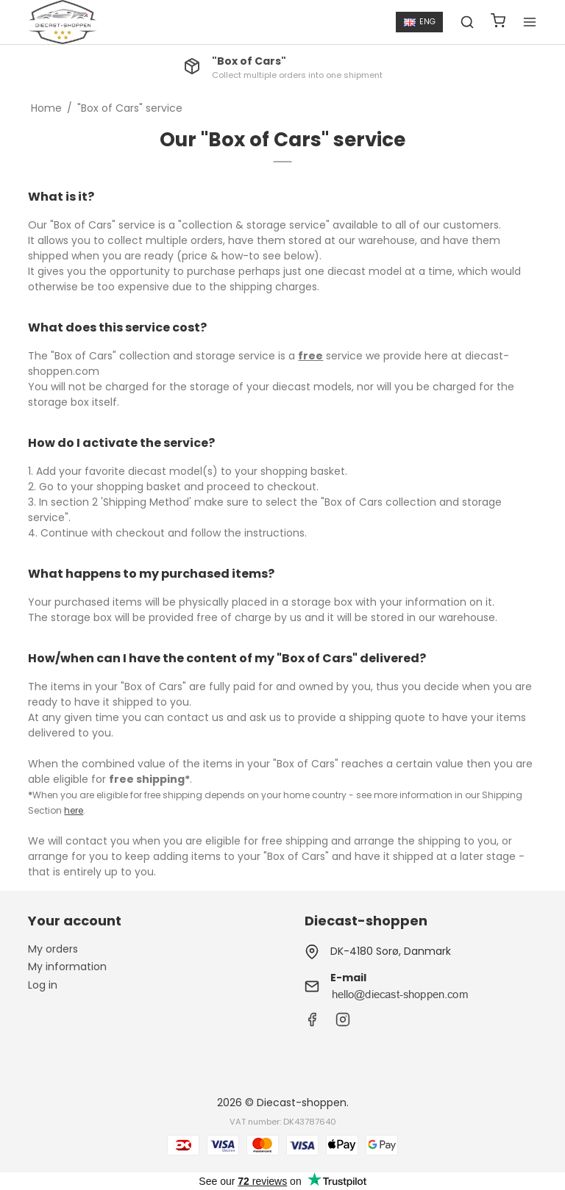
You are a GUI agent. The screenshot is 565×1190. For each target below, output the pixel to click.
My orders (53, 949)
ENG (420, 21)
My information (67, 966)
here (73, 810)
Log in (42, 985)
